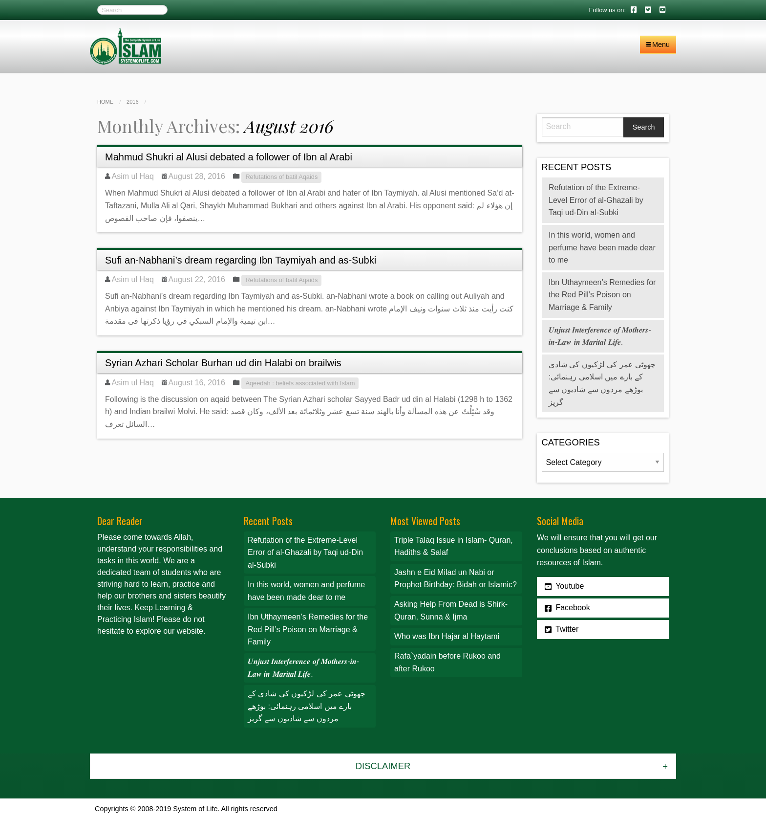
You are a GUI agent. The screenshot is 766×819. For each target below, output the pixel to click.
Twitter (561, 629)
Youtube (564, 586)
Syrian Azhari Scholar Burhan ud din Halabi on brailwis (223, 362)
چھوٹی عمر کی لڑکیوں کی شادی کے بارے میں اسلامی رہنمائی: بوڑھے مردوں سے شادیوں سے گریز (306, 706)
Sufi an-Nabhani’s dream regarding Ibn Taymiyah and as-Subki (240, 260)
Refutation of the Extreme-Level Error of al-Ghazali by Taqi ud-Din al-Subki (596, 200)
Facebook (567, 607)
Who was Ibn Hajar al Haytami (446, 636)
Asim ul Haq (133, 176)
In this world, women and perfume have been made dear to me (602, 247)
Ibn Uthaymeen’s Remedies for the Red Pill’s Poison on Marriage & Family (602, 294)
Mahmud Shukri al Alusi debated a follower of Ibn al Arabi (228, 157)
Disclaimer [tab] (383, 766)
